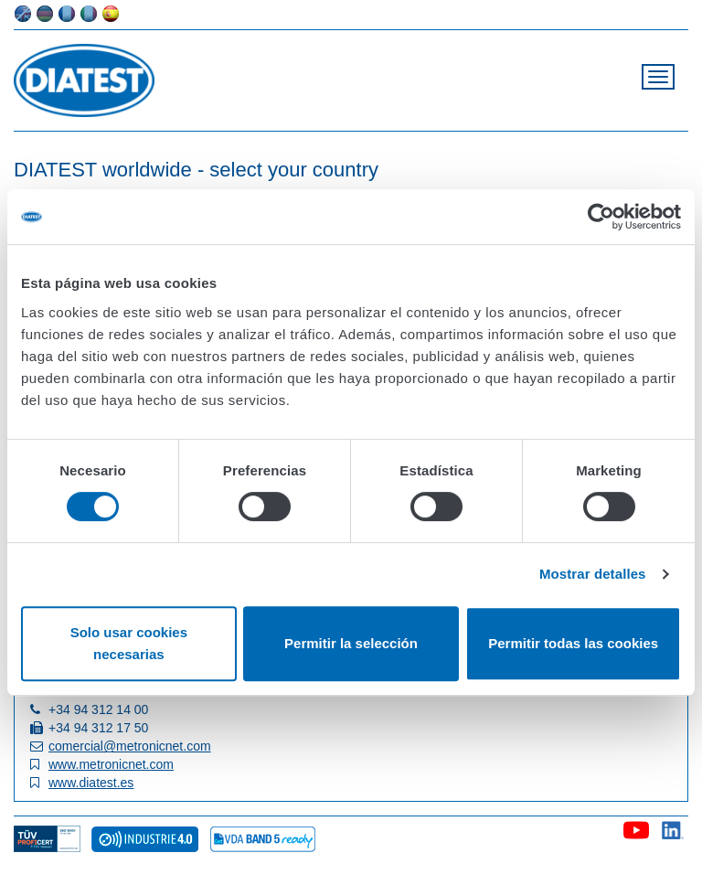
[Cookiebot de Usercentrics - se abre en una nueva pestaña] (601, 216)
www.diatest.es (90, 782)
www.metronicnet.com (111, 764)
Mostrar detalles (592, 573)
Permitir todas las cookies (573, 643)
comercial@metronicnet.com (129, 746)
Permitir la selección (351, 643)
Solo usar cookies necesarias (128, 643)
